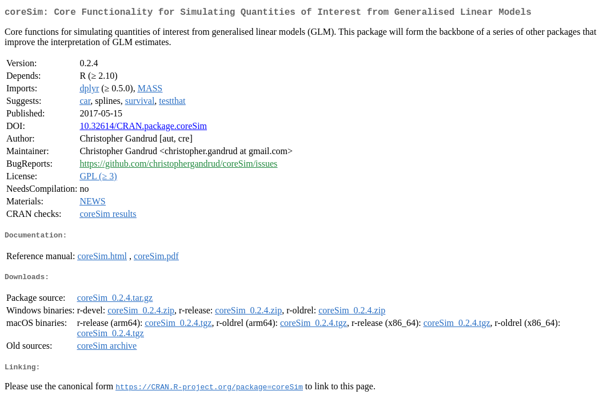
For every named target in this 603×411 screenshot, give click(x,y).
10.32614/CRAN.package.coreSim (143, 128)
